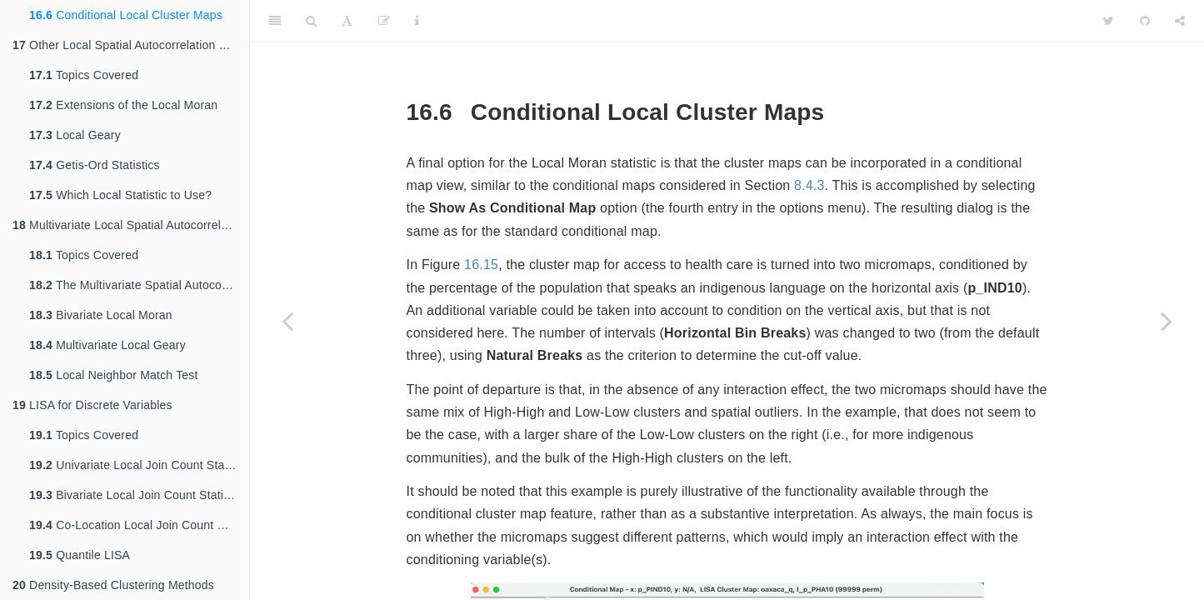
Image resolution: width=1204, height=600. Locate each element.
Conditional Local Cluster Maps (125, 15)
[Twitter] (1109, 21)
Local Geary (75, 135)
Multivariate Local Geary (107, 345)
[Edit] (384, 21)
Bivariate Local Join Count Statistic (135, 495)
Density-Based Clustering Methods (113, 585)
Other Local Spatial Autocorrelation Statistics (130, 45)
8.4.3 (809, 185)
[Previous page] (287, 321)
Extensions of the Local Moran (123, 105)
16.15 (481, 265)
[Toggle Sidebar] (275, 21)
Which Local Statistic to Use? (120, 195)
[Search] (311, 21)
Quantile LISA (79, 555)
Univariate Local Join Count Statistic (139, 465)
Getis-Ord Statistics (94, 165)
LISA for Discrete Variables (92, 405)
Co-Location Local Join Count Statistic (139, 525)
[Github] (1144, 21)
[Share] (1179, 21)
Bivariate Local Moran (100, 315)
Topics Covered (83, 75)
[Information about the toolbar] (417, 21)
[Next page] (1166, 321)
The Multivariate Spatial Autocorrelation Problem (139, 285)
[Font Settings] (347, 21)
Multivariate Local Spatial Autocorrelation (129, 225)
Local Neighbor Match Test (113, 375)
